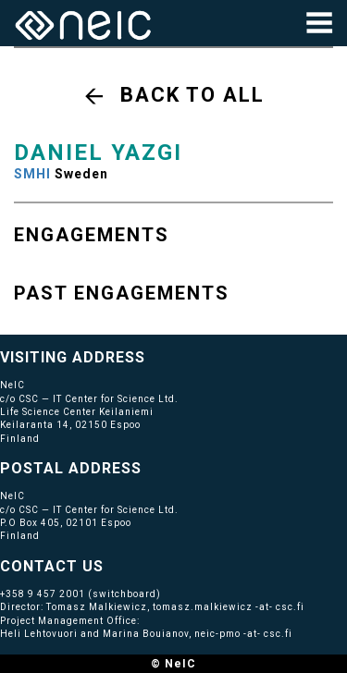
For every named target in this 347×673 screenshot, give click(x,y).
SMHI (32, 173)
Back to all (192, 94)
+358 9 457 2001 (42, 594)
